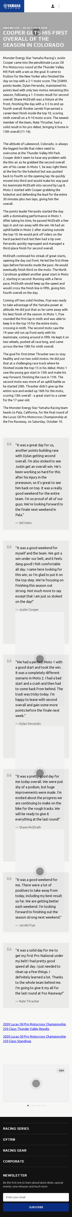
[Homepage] (12, 6)
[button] (65, 6)
